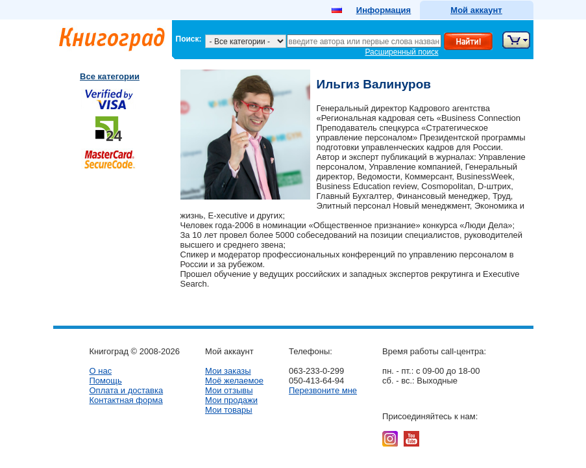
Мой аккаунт (476, 10)
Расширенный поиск (402, 52)
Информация (383, 10)
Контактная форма (126, 400)
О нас (101, 371)
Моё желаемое (234, 380)
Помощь (106, 380)
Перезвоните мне (323, 390)
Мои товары (228, 410)
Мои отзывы (229, 390)
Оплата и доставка (127, 390)
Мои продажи (231, 400)
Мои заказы (228, 371)
